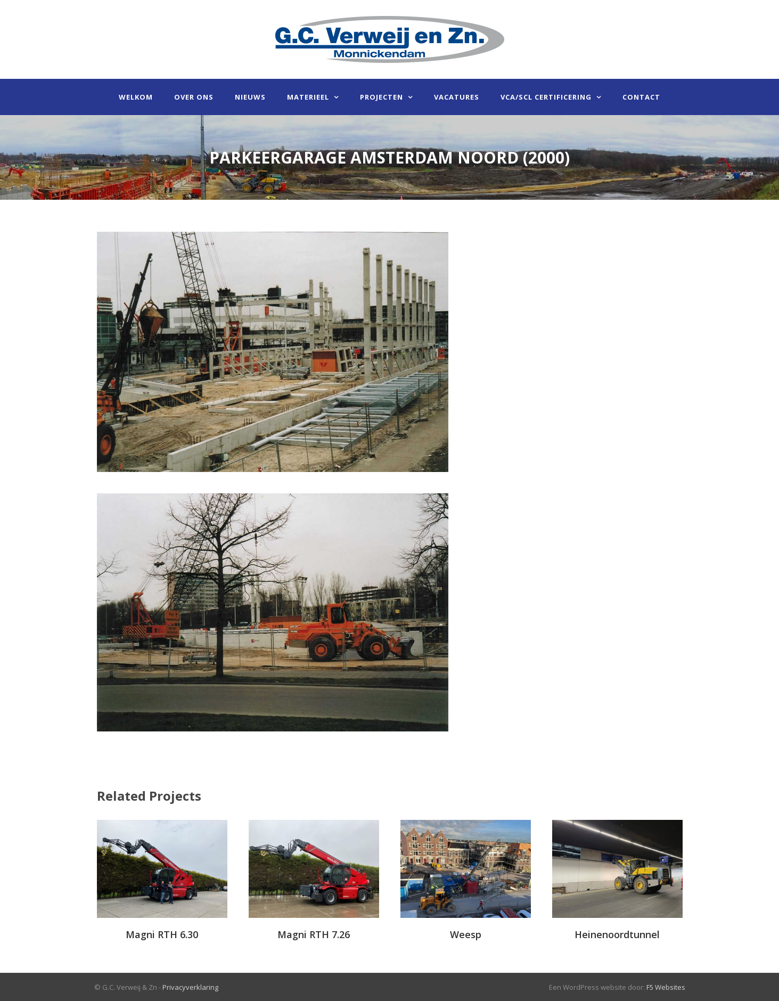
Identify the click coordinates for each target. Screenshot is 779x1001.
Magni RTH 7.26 (313, 934)
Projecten (381, 97)
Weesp (465, 934)
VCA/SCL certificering (546, 97)
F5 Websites (665, 987)
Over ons (194, 97)
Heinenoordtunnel (617, 934)
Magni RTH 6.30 (162, 934)
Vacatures (456, 97)
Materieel (308, 97)
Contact (641, 97)
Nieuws (250, 97)
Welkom (136, 97)
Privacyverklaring (190, 987)
